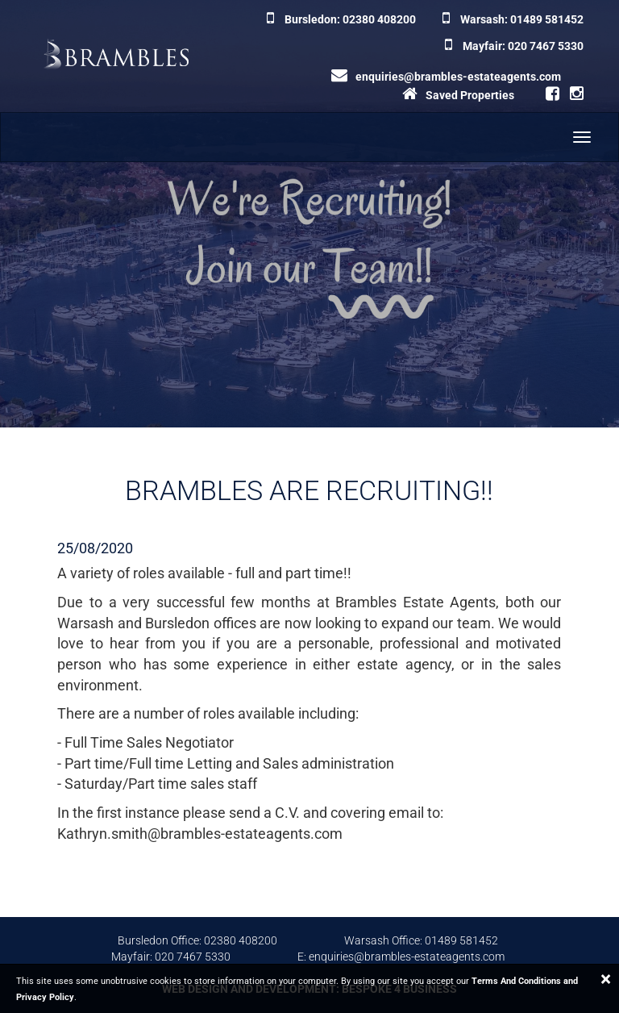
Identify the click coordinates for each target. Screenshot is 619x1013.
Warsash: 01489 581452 (513, 19)
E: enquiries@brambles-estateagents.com (401, 956)
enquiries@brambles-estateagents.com (446, 76)
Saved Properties (458, 95)
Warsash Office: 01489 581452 (421, 940)
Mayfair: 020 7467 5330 (514, 46)
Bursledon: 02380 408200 (341, 19)
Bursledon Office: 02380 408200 (197, 940)
